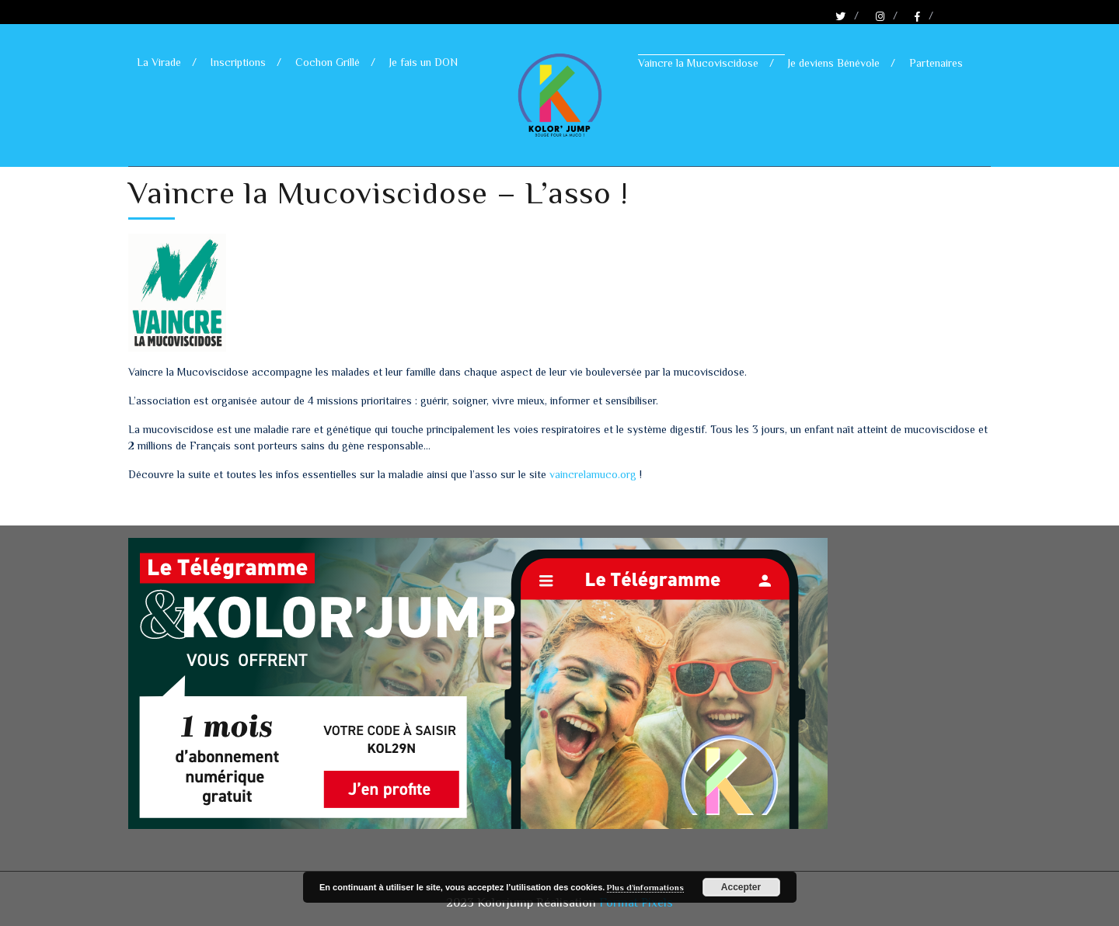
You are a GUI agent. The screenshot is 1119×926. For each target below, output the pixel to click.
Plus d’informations (645, 887)
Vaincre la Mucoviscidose (698, 63)
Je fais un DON (423, 62)
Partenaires (936, 63)
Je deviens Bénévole (834, 63)
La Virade (159, 62)
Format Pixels (636, 903)
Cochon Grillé (327, 62)
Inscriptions (238, 62)
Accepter (741, 887)
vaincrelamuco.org (592, 474)
